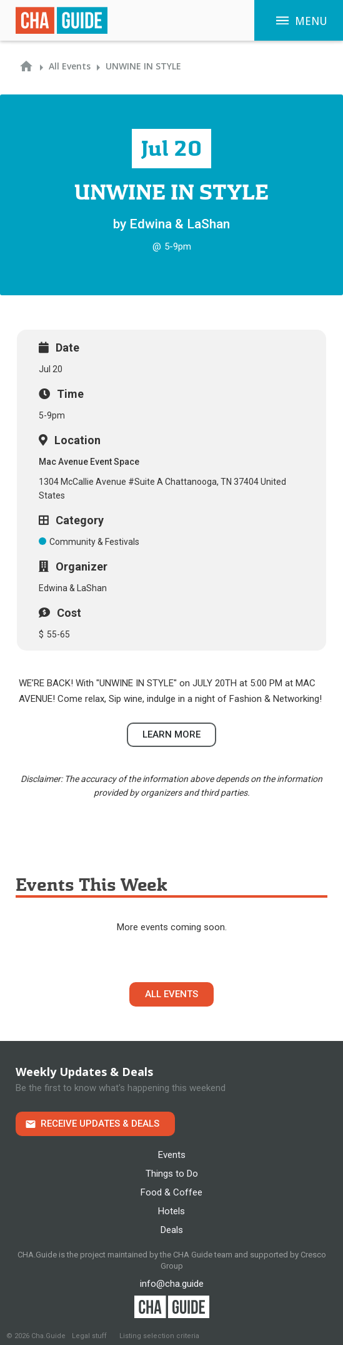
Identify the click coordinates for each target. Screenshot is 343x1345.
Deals (172, 1230)
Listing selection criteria (159, 1336)
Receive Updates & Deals (100, 1123)
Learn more (171, 734)
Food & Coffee (171, 1192)
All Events (171, 994)
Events (172, 1154)
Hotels (171, 1211)
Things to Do (172, 1173)
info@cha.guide (172, 1283)
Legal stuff (89, 1336)
